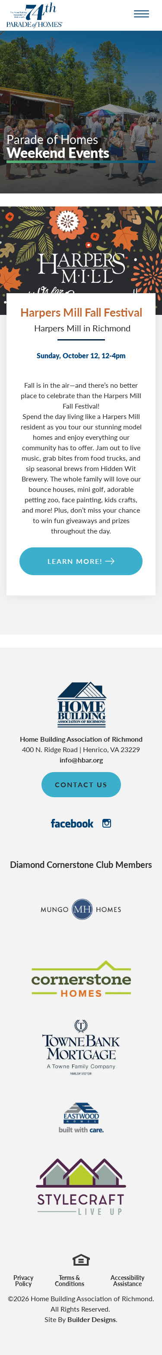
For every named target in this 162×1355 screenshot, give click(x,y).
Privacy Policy (23, 1280)
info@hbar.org (81, 760)
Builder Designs (91, 1319)
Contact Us (81, 784)
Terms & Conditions (69, 1280)
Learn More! (75, 561)
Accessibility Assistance (127, 1280)
